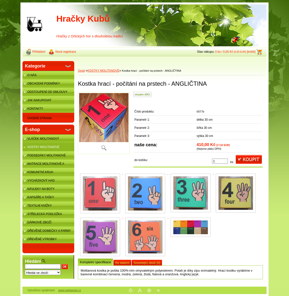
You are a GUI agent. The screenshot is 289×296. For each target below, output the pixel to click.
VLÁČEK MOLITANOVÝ (43, 138)
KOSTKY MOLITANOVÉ (43, 147)
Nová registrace (65, 51)
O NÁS (31, 75)
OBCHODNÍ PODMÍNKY (43, 83)
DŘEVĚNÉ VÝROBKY (42, 239)
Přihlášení (38, 51)
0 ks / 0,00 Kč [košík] (235, 51)
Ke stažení (122, 262)
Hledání (33, 261)
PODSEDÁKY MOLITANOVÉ (46, 155)
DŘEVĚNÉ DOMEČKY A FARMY (49, 230)
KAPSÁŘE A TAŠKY (40, 197)
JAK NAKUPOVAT (39, 100)
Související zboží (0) (147, 262)
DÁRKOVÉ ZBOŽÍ (39, 222)
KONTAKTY (35, 108)
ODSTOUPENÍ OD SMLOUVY (47, 92)
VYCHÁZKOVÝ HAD (41, 180)
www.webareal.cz (69, 290)
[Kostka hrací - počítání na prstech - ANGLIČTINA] (103, 123)
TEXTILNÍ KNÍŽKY (39, 205)
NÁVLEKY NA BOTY (41, 189)
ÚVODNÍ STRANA (39, 118)
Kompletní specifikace (95, 262)
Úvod (81, 70)
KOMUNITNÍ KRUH (40, 172)
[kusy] (220, 161)
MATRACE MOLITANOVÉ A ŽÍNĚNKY (43, 165)
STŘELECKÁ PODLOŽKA (44, 214)
